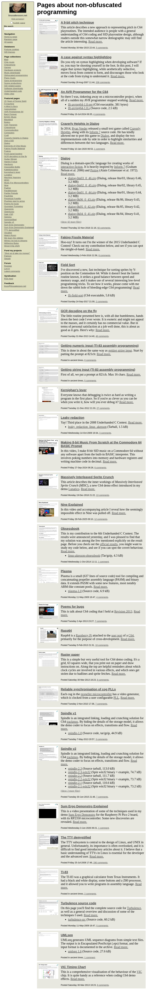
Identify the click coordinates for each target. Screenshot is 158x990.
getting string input (120, 350)
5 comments (102, 47)
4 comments (99, 114)
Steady (7, 258)
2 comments (102, 301)
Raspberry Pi (84, 635)
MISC (6, 180)
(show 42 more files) (71, 222)
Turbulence (134, 908)
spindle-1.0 (75, 733)
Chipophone (9, 65)
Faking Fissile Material (14, 148)
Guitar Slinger (10, 159)
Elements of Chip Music (15, 146)
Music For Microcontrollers (16, 183)
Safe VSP (8, 214)
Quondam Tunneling (13, 206)
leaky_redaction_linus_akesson (87, 426)
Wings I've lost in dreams (15, 240)
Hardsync (8, 164)
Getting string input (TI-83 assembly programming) (98, 369)
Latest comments (12, 271)
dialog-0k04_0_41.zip (81, 213)
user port (116, 635)
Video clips (9, 94)
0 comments (90, 360)
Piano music (10, 78)
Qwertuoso (9, 212)
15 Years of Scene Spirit (15, 101)
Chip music (9, 62)
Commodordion (11, 130)
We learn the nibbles (13, 238)
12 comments (100, 519)
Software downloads (13, 88)
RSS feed (8, 279)
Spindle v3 (9, 222)
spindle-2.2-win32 (79, 779)
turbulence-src (77, 919)
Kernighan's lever (12, 172)
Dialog (7, 143)
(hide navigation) (17, 19)
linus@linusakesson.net (15, 286)
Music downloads (12, 73)
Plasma (66, 571)
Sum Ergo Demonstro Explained (19, 227)
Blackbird (8, 119)
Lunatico (8, 175)
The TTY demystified (76, 837)
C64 (131, 635)
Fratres (7, 151)
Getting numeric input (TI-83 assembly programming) (100, 345)
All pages (8, 42)
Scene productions (12, 83)
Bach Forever (10, 114)
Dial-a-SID (9, 140)
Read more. (95, 41)
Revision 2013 (123, 611)
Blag (6, 59)
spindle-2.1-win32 (79, 786)
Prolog (94, 170)
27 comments (103, 408)
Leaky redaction (72, 417)
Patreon (7, 256)
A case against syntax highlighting (86, 57)
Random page (10, 39)
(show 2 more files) (70, 791)
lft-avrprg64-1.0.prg (80, 104)
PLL (116, 697)
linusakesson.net (17, 15)
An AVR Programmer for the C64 (84, 91)
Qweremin (9, 209)
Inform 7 (94, 132)
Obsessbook (70, 528)
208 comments (103, 82)
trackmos (72, 721)
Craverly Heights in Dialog (16, 138)
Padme (7, 188)
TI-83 (64, 872)
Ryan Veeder (80, 128)
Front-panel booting (13, 154)
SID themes (9, 52)
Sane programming (13, 80)
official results (109, 544)
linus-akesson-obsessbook (84, 555)
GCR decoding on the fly (15, 156)
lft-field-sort (75, 295)
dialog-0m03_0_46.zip (82, 178)
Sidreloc (8, 217)
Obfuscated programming (16, 75)
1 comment (99, 149)
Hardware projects (12, 70)
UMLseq (67, 935)
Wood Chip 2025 (12, 246)
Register (8, 266)
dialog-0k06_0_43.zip (81, 199)
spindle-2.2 (75, 775)
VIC (139, 971)
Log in (7, 268)
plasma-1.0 (75, 591)
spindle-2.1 (75, 782)
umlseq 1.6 (75, 951)
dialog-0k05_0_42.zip (81, 206)
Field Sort (68, 265)
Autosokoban (10, 109)
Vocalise (8, 233)
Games (7, 67)
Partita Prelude (11, 193)
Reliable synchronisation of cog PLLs (88, 689)
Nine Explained (72, 504)
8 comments (104, 255)
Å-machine (9, 104)
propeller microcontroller (96, 694)
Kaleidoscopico (11, 169)
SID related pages (12, 86)
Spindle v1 (68, 713)
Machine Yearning (12, 177)
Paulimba (8, 196)
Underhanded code (13, 91)
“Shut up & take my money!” (17, 253)
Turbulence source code (78, 903)
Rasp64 (66, 630)
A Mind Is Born (11, 106)
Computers (9, 133)
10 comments (101, 645)
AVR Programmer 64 (13, 112)
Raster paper (70, 654)
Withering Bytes (11, 243)
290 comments (100, 862)
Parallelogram (10, 190)
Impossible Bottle (12, 167)
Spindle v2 (68, 748)
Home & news (10, 37)
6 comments (103, 985)
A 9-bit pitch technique (77, 22)
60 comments (103, 228)
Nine (6, 185)
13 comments (102, 495)
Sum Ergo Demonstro (14, 225)
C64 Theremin (10, 125)
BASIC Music (10, 117)
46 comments (102, 336)
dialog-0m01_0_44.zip (82, 192)
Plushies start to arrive (14, 201)
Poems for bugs (11, 204)
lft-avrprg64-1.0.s (79, 108)
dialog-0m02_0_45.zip (82, 185)
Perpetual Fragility (12, 198)
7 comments (101, 621)
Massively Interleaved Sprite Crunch (87, 477)
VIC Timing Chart (73, 967)
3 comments (105, 433)
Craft (6, 135)
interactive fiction (72, 166)
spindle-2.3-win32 (79, 772)
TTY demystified (11, 230)
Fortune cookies (11, 49)
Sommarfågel (10, 219)
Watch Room (10, 235)
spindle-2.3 (75, 768)
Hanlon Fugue (10, 162)
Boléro (7, 122)
